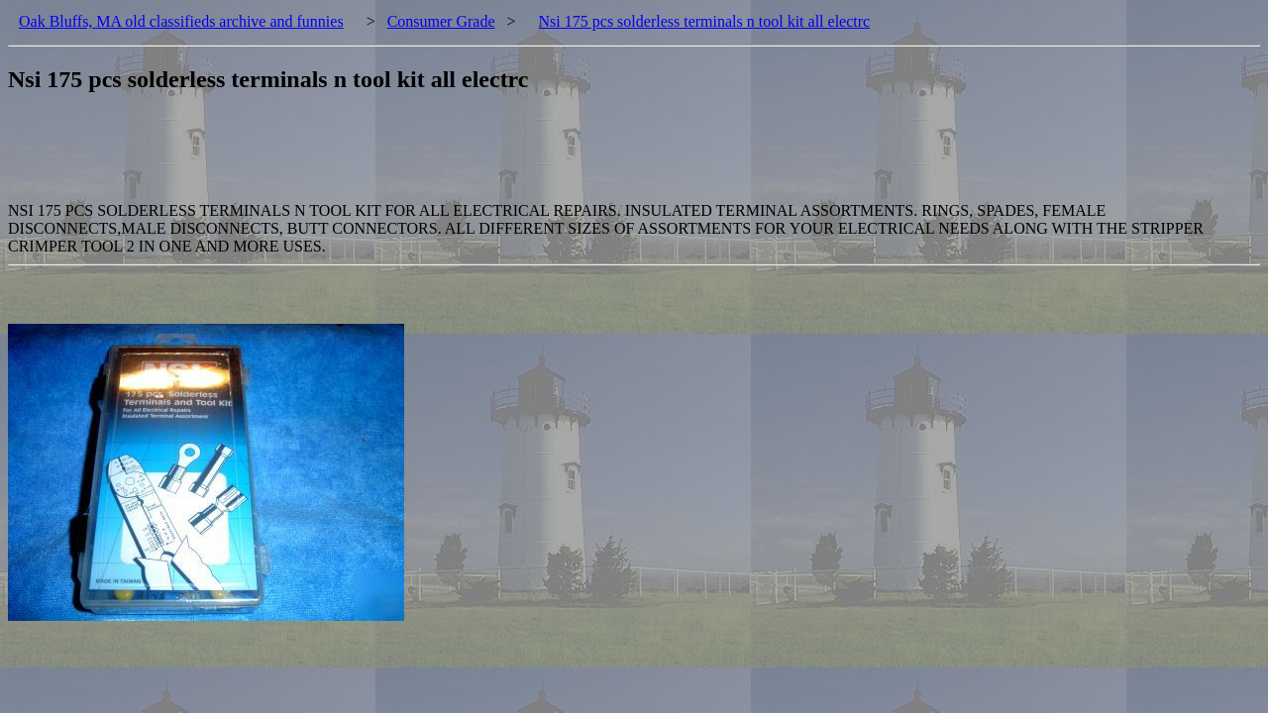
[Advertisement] (368, 157)
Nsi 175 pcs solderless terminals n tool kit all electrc (705, 21)
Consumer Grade (441, 21)
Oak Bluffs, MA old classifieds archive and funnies (181, 21)
